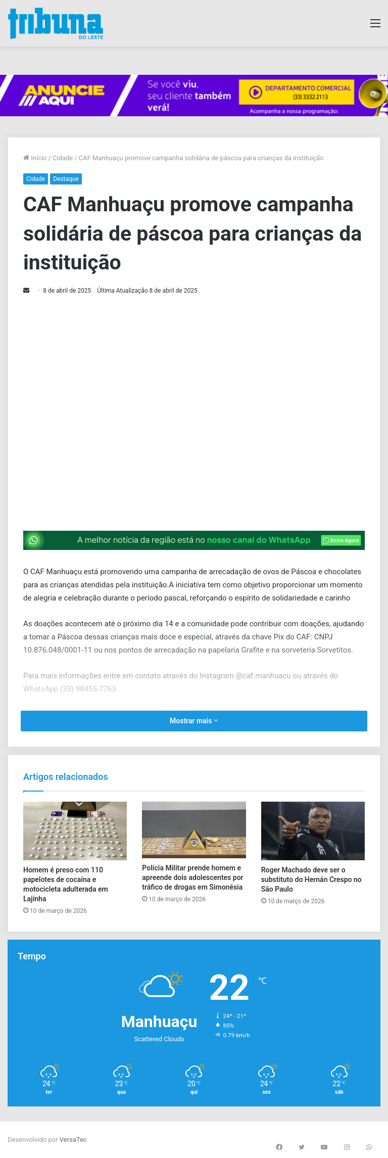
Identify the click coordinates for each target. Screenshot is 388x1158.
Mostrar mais (194, 721)
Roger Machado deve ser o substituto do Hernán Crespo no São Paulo (311, 879)
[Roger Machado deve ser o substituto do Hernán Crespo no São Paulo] (313, 831)
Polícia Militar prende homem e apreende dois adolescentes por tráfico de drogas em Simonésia (192, 877)
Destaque (66, 178)
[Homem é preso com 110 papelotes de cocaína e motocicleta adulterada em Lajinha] (75, 831)
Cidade (63, 158)
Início (35, 158)
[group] (194, 95)
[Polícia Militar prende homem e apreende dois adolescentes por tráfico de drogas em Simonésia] (194, 830)
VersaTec (73, 1139)
